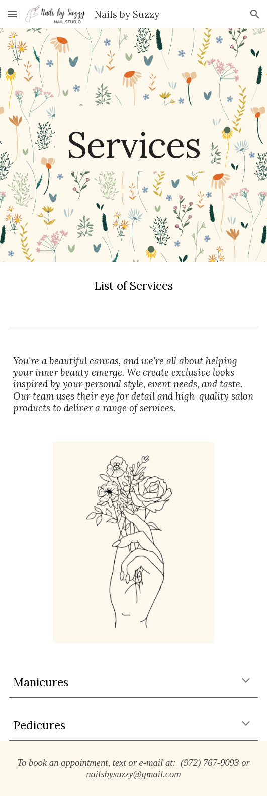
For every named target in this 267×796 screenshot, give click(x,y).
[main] (133, 145)
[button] (12, 14)
